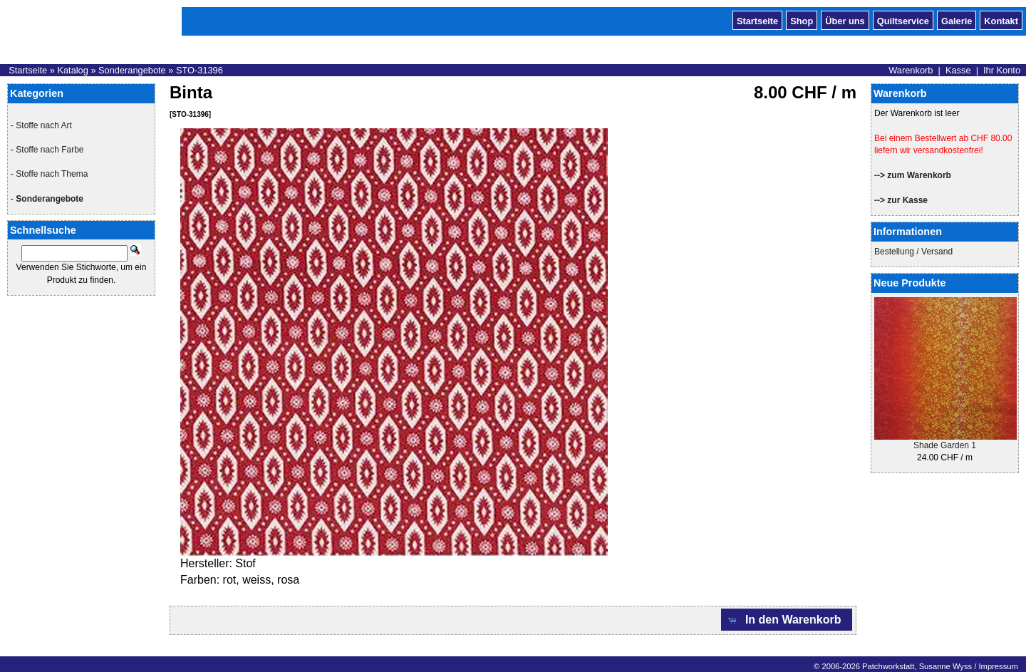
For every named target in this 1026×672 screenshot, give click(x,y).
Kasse (958, 70)
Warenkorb (910, 70)
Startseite (757, 20)
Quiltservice (903, 20)
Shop (801, 20)
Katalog (72, 70)
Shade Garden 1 (944, 445)
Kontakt (1001, 20)
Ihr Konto (1001, 70)
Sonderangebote (132, 70)
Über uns (844, 20)
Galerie (956, 20)
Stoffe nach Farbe (49, 150)
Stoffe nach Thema (52, 174)
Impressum (997, 666)
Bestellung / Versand (913, 252)
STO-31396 (199, 70)
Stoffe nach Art (44, 125)
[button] (786, 620)
